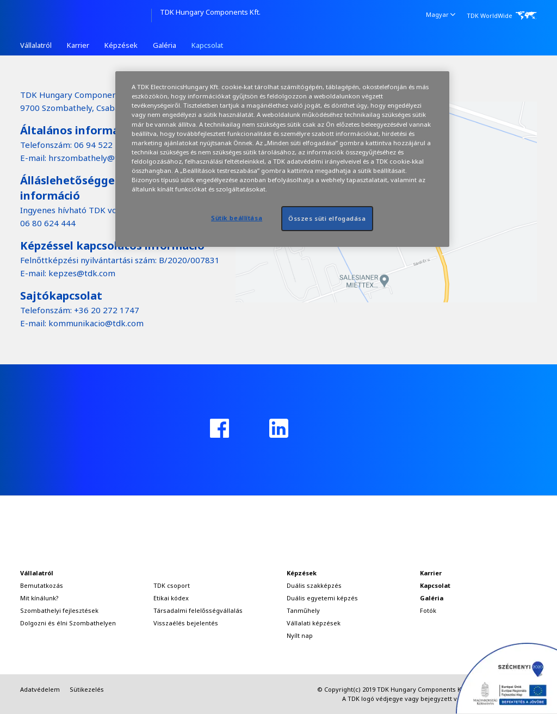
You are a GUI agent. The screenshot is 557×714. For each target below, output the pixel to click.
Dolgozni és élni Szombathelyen (68, 623)
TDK (86, 15)
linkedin (278, 428)
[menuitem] (440, 14)
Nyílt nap (300, 635)
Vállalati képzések (314, 623)
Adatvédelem (40, 689)
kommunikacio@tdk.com (96, 323)
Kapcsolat (207, 45)
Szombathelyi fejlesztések (59, 610)
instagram (338, 428)
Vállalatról (36, 45)
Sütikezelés (87, 689)
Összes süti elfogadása (327, 218)
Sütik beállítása (236, 218)
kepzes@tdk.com (81, 273)
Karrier (78, 45)
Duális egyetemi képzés (322, 598)
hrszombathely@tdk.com (97, 157)
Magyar (440, 14)
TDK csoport (171, 585)
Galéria (164, 45)
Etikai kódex (171, 598)
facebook (219, 428)
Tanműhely (303, 610)
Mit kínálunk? (39, 598)
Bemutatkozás (41, 585)
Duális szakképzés (314, 585)
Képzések (121, 45)
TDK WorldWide (489, 15)
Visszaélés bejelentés (185, 623)
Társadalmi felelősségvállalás (198, 610)
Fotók (428, 610)
